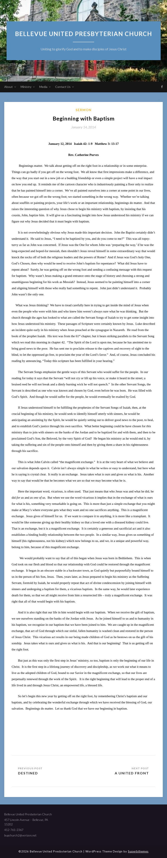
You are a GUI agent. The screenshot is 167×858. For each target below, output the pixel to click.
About (8, 87)
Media (43, 87)
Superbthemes (138, 851)
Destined (28, 773)
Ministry (26, 87)
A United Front (132, 773)
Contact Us (63, 87)
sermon (84, 110)
